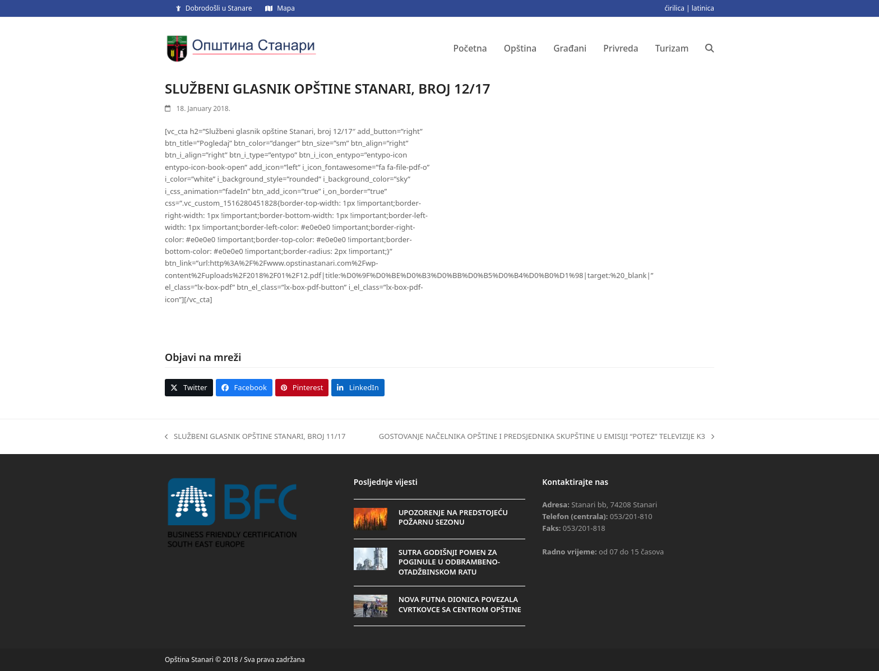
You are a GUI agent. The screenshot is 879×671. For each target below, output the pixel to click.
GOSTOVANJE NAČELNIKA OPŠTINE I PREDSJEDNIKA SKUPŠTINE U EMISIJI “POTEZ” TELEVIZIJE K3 (546, 436)
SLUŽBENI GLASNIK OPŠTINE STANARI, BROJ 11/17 (255, 436)
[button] (710, 48)
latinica (703, 8)
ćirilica (674, 8)
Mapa (286, 8)
